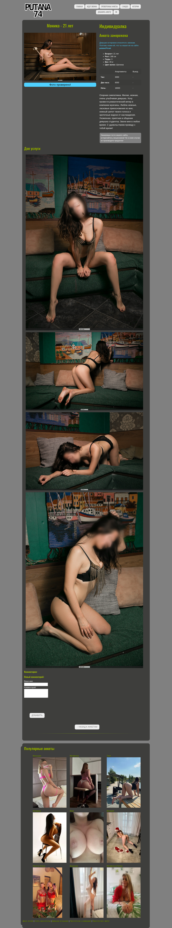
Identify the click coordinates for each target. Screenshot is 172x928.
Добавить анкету (104, 12)
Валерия (110, 811)
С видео (125, 6)
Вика (72, 811)
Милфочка (74, 756)
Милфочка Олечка (114, 866)
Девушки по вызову (60, 921)
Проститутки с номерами (80, 921)
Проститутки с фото (101, 921)
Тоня (109, 756)
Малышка (37, 756)
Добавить (37, 715)
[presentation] (41, 705)
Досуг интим (28, 921)
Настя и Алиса (39, 866)
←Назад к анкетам (87, 727)
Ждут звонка (92, 6)
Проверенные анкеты (109, 6)
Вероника (74, 866)
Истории (135, 6)
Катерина (37, 811)
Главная (79, 6)
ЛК (116, 12)
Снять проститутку (42, 921)
